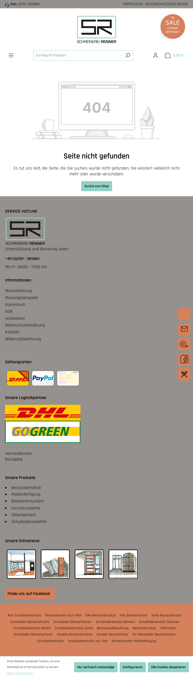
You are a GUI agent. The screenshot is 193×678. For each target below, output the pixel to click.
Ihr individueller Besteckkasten (154, 634)
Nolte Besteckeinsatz (167, 615)
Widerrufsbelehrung (23, 339)
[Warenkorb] (175, 55)
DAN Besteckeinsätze (100, 615)
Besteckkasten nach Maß (63, 615)
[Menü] (11, 55)
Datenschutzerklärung (166, 4)
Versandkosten (18, 453)
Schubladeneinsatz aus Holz (88, 641)
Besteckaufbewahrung (113, 628)
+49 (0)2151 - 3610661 (22, 258)
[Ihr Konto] (156, 55)
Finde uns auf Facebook (29, 593)
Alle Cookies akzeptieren (168, 667)
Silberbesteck (23, 515)
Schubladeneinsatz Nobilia (32, 628)
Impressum (133, 4)
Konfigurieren (132, 667)
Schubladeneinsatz (50, 641)
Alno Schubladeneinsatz (24, 615)
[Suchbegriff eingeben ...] (77, 55)
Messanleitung (18, 291)
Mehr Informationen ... (20, 673)
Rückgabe (14, 459)
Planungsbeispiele (21, 298)
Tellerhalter (168, 628)
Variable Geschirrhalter (112, 634)
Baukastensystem (27, 501)
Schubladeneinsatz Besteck (115, 622)
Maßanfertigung (25, 494)
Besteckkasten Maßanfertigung (134, 641)
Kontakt (12, 332)
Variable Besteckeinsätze (74, 634)
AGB (9, 311)
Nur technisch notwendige (95, 667)
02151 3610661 (29, 4)
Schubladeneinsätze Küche (74, 628)
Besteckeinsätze (26, 488)
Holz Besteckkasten (134, 615)
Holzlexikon (15, 318)
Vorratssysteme (25, 508)
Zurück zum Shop (96, 186)
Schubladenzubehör (29, 522)
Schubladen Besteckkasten (72, 622)
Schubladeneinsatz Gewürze (159, 622)
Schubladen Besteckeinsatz (29, 622)
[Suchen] (128, 55)
